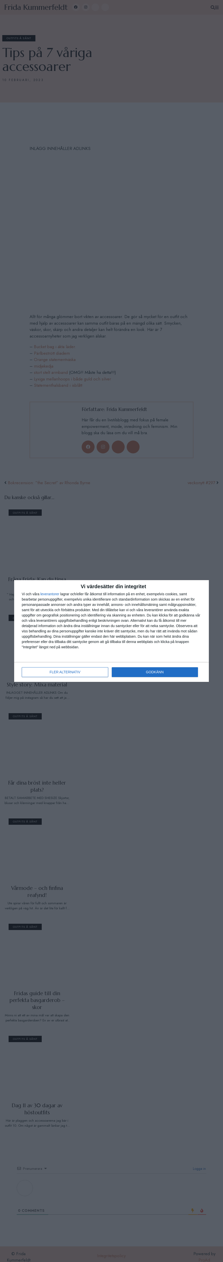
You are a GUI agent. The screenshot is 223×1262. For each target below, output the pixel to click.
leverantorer (49, 594)
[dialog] (111, 631)
